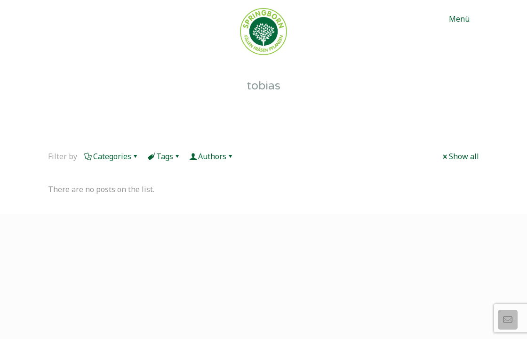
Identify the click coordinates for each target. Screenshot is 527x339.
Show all (460, 156)
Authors (211, 156)
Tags (164, 156)
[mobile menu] (464, 19)
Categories (111, 156)
